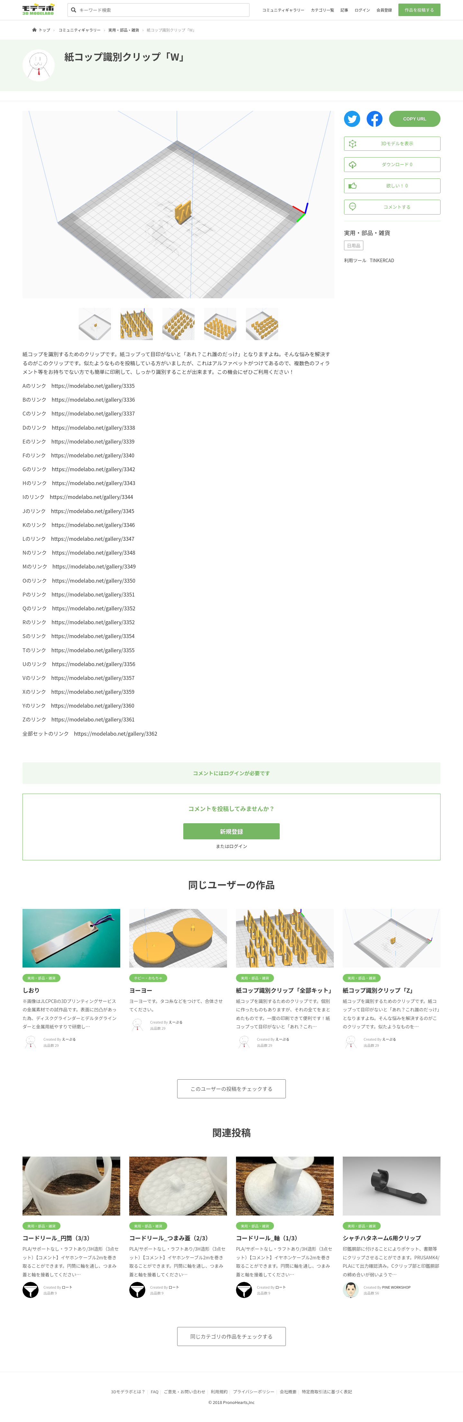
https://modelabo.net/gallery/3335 (93, 385)
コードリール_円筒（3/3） (58, 1238)
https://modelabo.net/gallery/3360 (92, 705)
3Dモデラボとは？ (128, 1392)
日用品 (353, 245)
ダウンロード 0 (378, 164)
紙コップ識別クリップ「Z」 (379, 990)
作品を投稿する (419, 10)
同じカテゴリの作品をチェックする (231, 1336)
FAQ (155, 1392)
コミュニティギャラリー (283, 10)
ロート (67, 1287)
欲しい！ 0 (376, 185)
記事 (344, 10)
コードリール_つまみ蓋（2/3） (170, 1238)
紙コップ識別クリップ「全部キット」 (285, 990)
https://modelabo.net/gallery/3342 (93, 469)
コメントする (377, 207)
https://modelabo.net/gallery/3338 (93, 427)
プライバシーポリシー (254, 1392)
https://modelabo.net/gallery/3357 (92, 678)
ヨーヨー (140, 990)
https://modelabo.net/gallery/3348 (93, 552)
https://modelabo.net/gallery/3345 (92, 511)
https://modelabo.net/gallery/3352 (93, 608)
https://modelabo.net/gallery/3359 (92, 691)
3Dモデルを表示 (378, 144)
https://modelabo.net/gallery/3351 (93, 594)
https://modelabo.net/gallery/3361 (93, 719)
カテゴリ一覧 (322, 10)
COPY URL (414, 118)
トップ (44, 30)
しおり (31, 990)
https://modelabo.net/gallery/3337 (93, 413)
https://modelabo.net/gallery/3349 (94, 566)
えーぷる (69, 1039)
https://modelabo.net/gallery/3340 (92, 455)
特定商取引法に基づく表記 (327, 1392)
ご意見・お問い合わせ (184, 1392)
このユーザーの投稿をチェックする (231, 1089)
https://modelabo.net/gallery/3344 (91, 497)
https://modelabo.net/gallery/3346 (93, 525)
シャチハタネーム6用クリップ (382, 1238)
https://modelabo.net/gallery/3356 (93, 664)
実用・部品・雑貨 (123, 30)
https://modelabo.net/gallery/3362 (115, 733)
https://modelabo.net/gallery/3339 (92, 441)
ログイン (362, 10)
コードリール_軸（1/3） (268, 1238)
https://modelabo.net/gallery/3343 (93, 483)
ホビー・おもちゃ (148, 977)
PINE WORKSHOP (396, 1287)
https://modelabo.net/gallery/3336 (93, 399)
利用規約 (219, 1392)
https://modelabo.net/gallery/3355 (93, 650)
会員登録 (384, 10)
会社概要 (288, 1392)
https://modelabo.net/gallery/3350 (93, 580)
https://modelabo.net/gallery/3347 (92, 538)
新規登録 (231, 831)
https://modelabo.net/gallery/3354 (93, 636)
